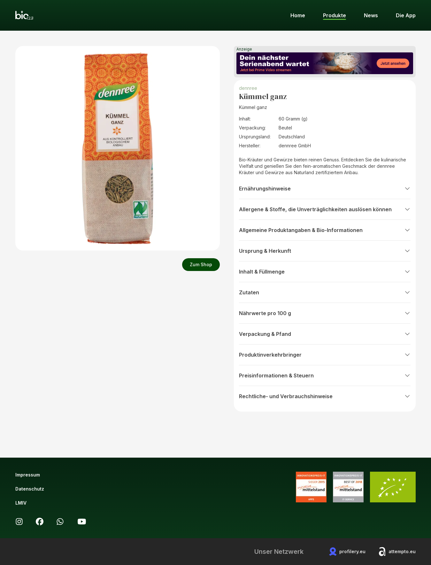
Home (297, 15)
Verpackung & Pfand (325, 334)
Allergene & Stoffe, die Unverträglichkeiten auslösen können (325, 209)
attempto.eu (397, 551)
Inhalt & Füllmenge (325, 271)
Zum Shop (201, 264)
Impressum (27, 474)
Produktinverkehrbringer (325, 355)
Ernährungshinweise (325, 188)
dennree (248, 88)
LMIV (21, 503)
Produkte (334, 15)
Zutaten (325, 292)
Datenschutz (29, 488)
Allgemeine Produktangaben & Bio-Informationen (325, 230)
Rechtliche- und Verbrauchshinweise (325, 396)
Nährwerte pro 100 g (325, 313)
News (371, 15)
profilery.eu (347, 551)
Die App (406, 15)
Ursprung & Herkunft (325, 251)
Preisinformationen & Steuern (325, 375)
